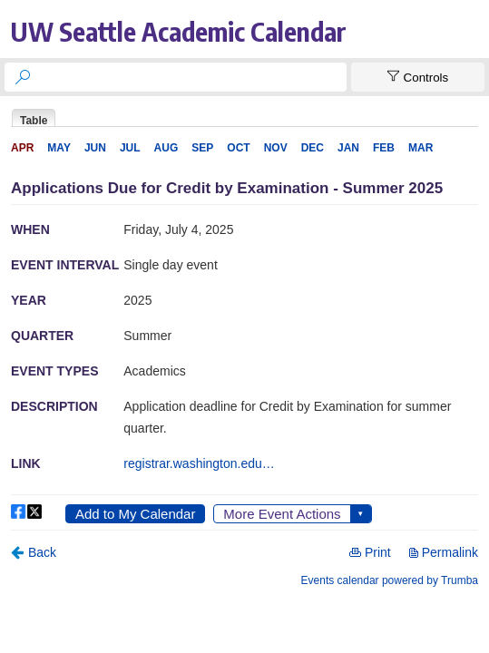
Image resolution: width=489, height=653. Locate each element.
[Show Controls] (417, 77)
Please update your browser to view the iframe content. (244, 117)
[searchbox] (192, 77)
